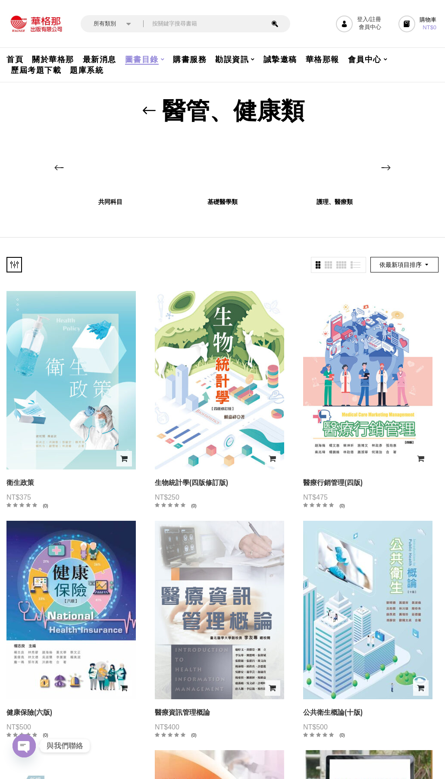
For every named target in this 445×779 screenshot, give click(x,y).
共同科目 (110, 202)
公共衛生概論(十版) (333, 712)
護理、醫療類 (335, 202)
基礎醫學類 (222, 202)
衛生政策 (20, 483)
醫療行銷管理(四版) (333, 483)
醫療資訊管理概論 (182, 712)
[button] (418, 24)
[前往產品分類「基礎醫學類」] (223, 164)
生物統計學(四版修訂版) (191, 483)
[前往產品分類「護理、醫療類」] (335, 164)
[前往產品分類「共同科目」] (110, 164)
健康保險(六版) (29, 712)
